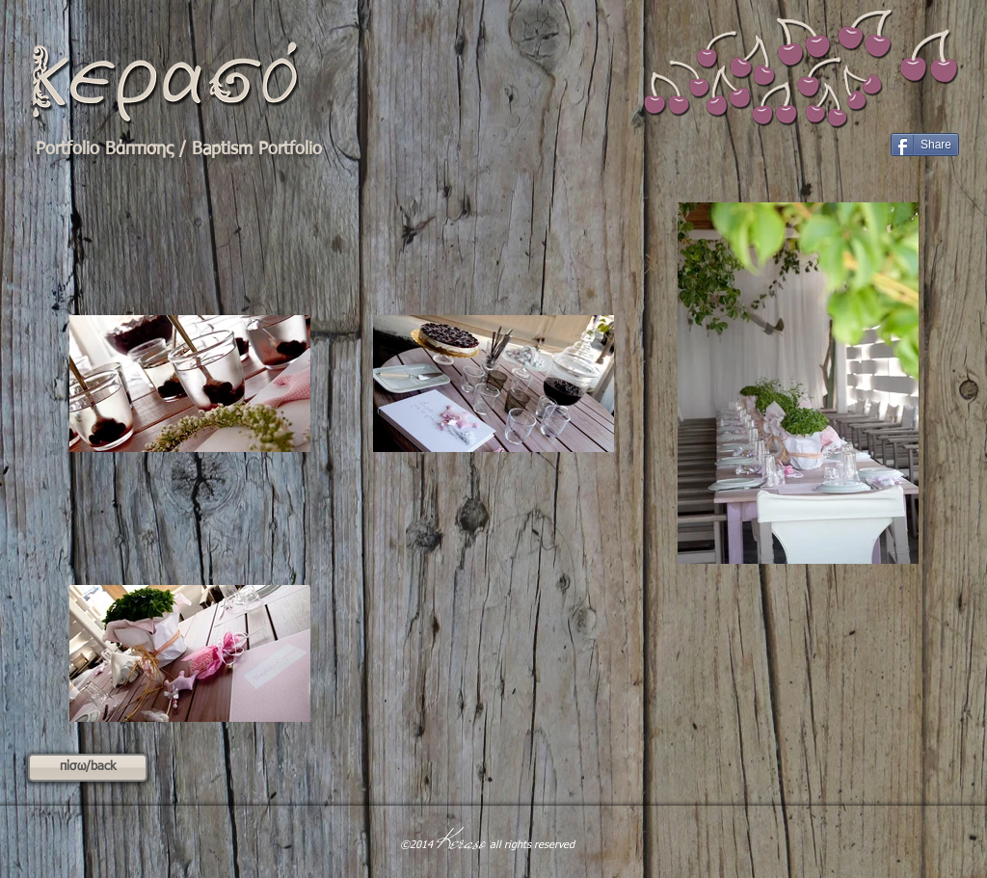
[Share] (925, 144)
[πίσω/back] (87, 768)
